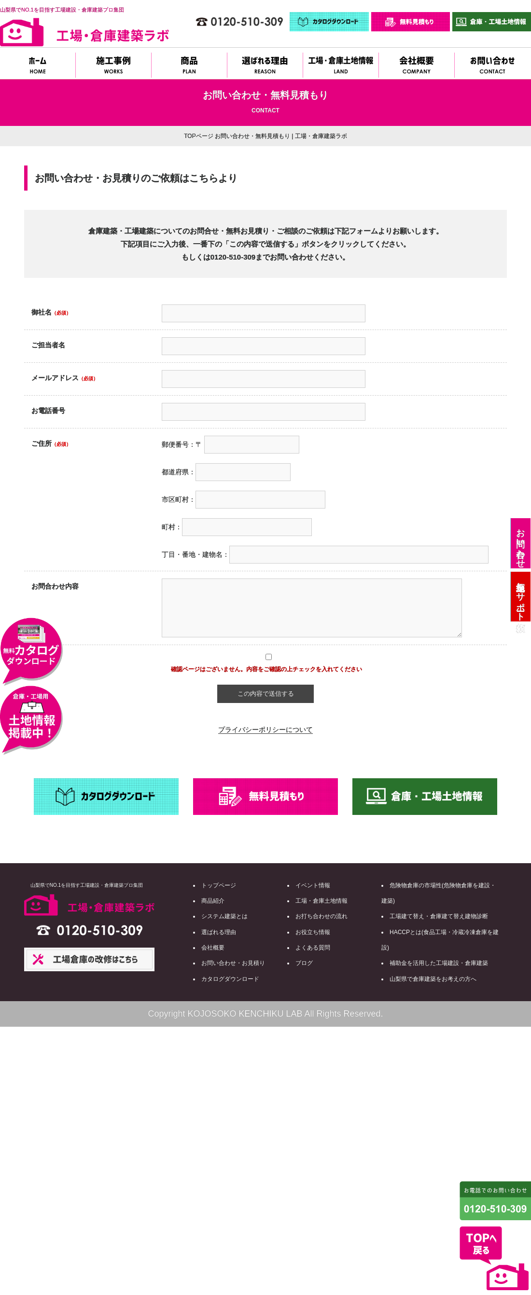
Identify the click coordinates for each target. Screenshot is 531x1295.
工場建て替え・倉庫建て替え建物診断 (439, 916)
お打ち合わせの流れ (321, 916)
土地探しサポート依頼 (520, 597)
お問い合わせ (520, 543)
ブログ (304, 963)
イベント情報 (312, 885)
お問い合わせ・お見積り (233, 963)
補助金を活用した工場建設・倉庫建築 (439, 963)
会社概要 (212, 947)
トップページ (218, 885)
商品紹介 (212, 900)
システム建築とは (224, 916)
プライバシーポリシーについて (265, 729)
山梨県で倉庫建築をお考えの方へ (433, 979)
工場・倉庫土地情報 (321, 900)
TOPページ (198, 136)
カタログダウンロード (230, 979)
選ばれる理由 (218, 932)
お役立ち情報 (312, 932)
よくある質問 (312, 947)
